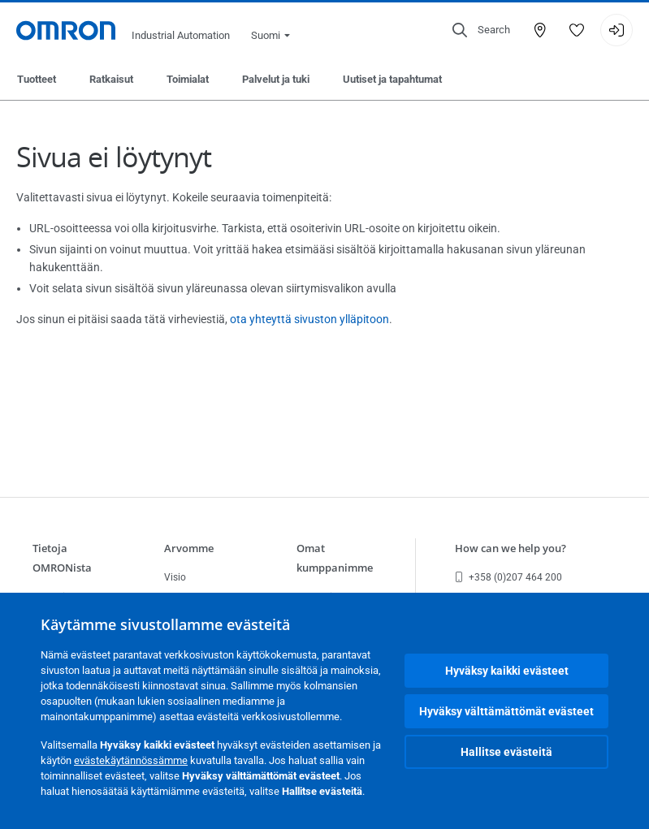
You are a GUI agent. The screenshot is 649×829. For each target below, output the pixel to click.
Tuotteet (36, 79)
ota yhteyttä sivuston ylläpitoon (309, 319)
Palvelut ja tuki (275, 79)
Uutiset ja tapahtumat (392, 79)
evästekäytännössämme (131, 760)
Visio (175, 577)
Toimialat (188, 79)
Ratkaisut (111, 79)
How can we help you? (510, 548)
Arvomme (189, 548)
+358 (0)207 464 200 (508, 577)
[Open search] (481, 30)
